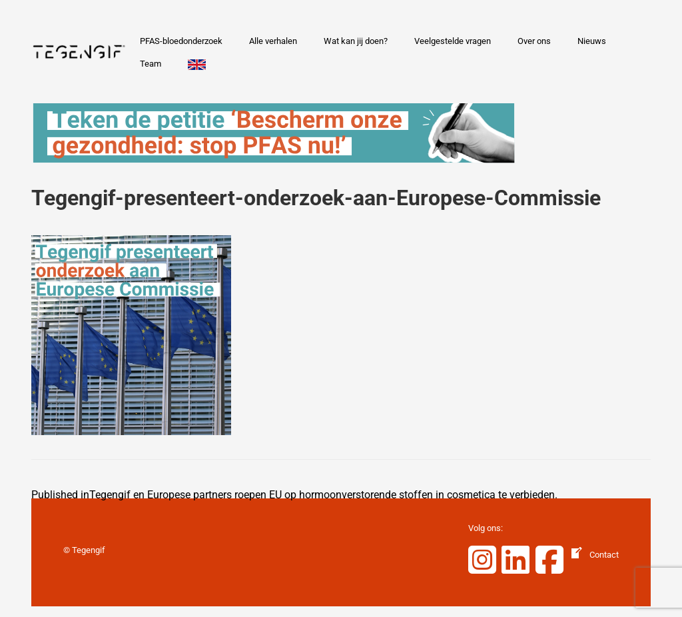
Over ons (534, 41)
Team (150, 64)
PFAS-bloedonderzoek (181, 41)
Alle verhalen (273, 41)
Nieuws (591, 41)
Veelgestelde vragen (452, 41)
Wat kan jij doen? (356, 41)
